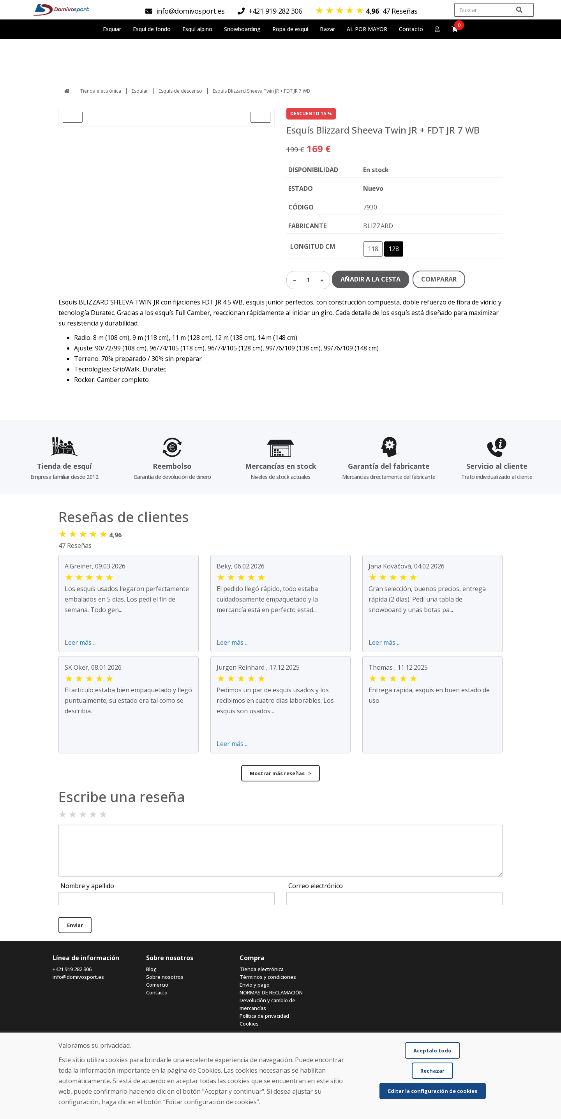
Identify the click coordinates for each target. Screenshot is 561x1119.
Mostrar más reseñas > (280, 773)
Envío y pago (255, 984)
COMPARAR (439, 279)
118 (373, 249)
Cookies (249, 1023)
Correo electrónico (315, 885)
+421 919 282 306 (72, 969)
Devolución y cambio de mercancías (267, 1004)
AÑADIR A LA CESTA (370, 279)
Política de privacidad (264, 1015)
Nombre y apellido (87, 885)
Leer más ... (81, 642)
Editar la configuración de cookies (432, 1090)
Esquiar (140, 91)
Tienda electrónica (100, 91)
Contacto (411, 29)
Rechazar (432, 1070)
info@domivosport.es (78, 976)
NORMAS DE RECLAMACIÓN (271, 992)
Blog (151, 969)
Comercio (157, 984)
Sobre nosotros (164, 976)
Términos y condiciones (268, 976)
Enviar (75, 925)
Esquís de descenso (180, 91)
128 (393, 249)
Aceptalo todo (432, 1050)
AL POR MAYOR (367, 29)
